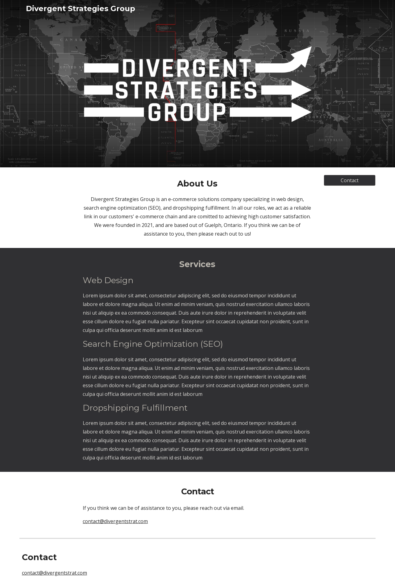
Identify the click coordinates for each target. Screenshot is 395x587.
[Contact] (349, 180)
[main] (197, 208)
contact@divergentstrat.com (54, 572)
